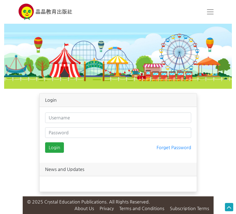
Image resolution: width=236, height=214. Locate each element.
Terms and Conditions (141, 208)
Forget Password (174, 147)
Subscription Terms (189, 208)
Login (54, 147)
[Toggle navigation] (210, 12)
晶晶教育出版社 (46, 12)
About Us (84, 208)
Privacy (107, 208)
